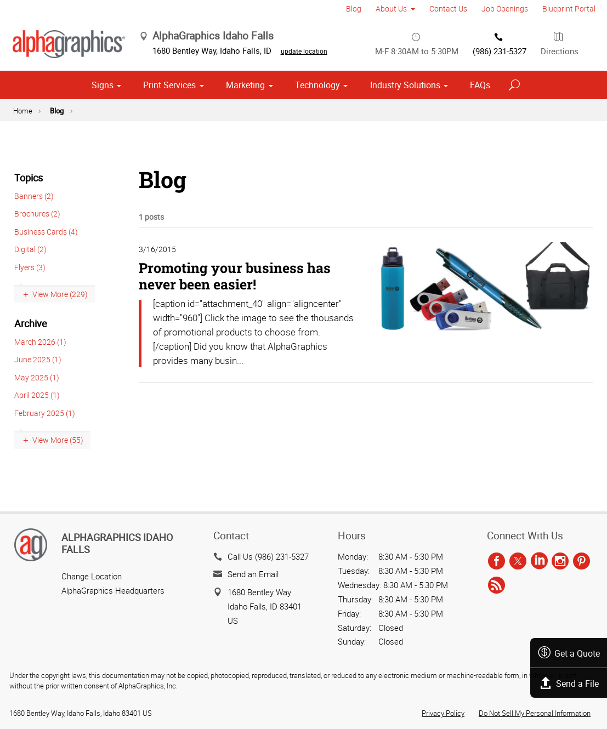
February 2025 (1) (44, 418)
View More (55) (57, 445)
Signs (103, 90)
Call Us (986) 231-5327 (268, 556)
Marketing (245, 90)
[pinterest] (581, 562)
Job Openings (504, 8)
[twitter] (517, 562)
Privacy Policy (443, 713)
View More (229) (60, 299)
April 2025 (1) (37, 400)
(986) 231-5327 (499, 45)
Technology (317, 90)
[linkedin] (539, 562)
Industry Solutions (405, 90)
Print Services (169, 90)
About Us (391, 8)
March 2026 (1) (40, 346)
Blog (353, 8)
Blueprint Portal (568, 8)
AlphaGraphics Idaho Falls (117, 543)
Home (22, 116)
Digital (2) (30, 254)
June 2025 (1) (37, 365)
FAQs (480, 90)
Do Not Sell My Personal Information (535, 713)
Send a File (567, 683)
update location (325, 53)
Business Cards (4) (46, 236)
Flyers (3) (30, 272)
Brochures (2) (37, 219)
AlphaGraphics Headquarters (112, 590)
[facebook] (496, 562)
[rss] (496, 585)
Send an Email (253, 573)
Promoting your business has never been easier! (235, 281)
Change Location (91, 576)
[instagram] (560, 562)
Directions (559, 45)
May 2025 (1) (36, 382)
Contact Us (448, 8)
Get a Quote (567, 653)
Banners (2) (34, 201)
